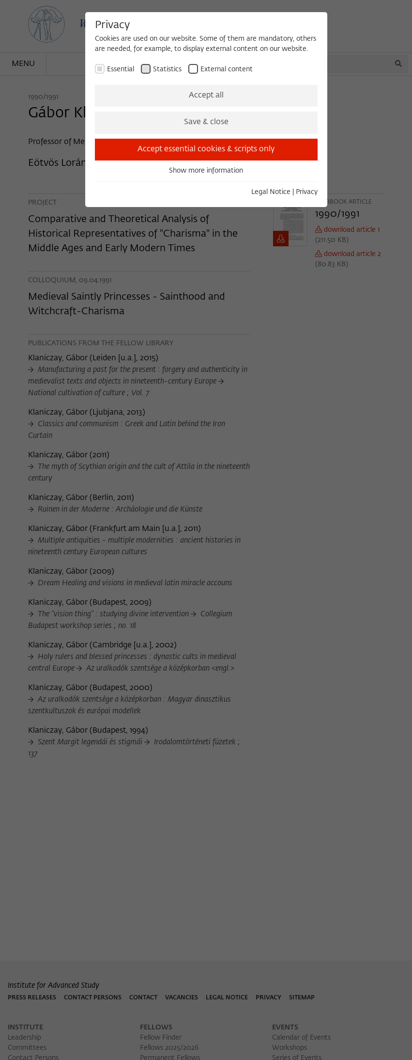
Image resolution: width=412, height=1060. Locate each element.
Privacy (307, 192)
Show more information (206, 170)
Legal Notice (270, 192)
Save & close (206, 122)
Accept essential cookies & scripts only (206, 149)
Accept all (206, 95)
